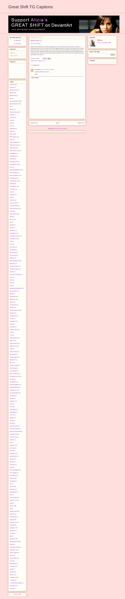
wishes (11, 572)
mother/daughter (14, 384)
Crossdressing (13, 205)
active (11, 87)
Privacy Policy (17, 594)
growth (11, 293)
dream (11, 227)
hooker (11, 307)
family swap (13, 252)
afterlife (12, 92)
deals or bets (13, 214)
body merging (13, 142)
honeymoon (13, 305)
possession (13, 437)
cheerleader (13, 186)
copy (11, 197)
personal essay (14, 426)
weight (11, 569)
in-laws (12, 318)
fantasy (12, 258)
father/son (12, 263)
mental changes (14, 365)
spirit (11, 503)
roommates (13, 475)
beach (11, 131)
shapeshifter (13, 492)
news (11, 404)
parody (11, 420)
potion (11, 439)
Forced (12, 271)
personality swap (14, 428)
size (11, 494)
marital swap (13, 357)
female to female (14, 266)
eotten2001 (38, 69)
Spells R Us (13, 500)
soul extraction (14, 497)
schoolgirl (12, 481)
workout (12, 574)
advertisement (13, 90)
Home (57, 123)
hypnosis (12, 313)
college (12, 194)
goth (11, 285)
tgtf (10, 536)
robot (11, 467)
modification (13, 382)
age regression (14, 103)
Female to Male (14, 269)
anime (11, 120)
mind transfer (13, 371)
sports (11, 506)
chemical (12, 189)
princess (12, 448)
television (12, 530)
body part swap (14, 145)
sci (10, 483)
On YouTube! (17, 43)
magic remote (13, 343)
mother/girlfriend (14, 387)
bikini (36, 60)
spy (11, 508)
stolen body (13, 511)
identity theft (13, 316)
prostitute (12, 453)
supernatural (13, 517)
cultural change (14, 208)
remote (12, 461)
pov (11, 442)
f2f (10, 241)
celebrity (12, 183)
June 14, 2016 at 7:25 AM (47, 69)
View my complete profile (104, 42)
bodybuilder (13, 153)
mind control (13, 368)
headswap (12, 296)
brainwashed (13, 178)
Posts (13, 53)
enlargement (13, 233)
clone (11, 192)
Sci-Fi (11, 486)
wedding (12, 566)
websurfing (13, 563)
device (11, 219)
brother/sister (13, 181)
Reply (36, 74)
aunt (11, 126)
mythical (12, 395)
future (11, 277)
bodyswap (40, 60)
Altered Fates (13, 112)
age (11, 98)
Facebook (12, 249)
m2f (11, 332)
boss (11, 167)
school (11, 478)
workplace (12, 577)
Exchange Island (14, 236)
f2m (11, 244)
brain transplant (14, 175)
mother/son (13, 390)
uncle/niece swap (14, 547)
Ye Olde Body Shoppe (16, 583)
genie (11, 282)
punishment (13, 456)
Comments (14, 55)
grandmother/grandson (16, 288)
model (11, 379)
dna (11, 222)
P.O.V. (11, 415)
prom (11, 450)
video (11, 555)
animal (11, 117)
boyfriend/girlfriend (15, 170)
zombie (12, 588)
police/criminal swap (15, 431)
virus (11, 561)
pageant (12, 417)
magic (11, 340)
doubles (12, 225)
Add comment (35, 77)
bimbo (11, 139)
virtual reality (13, 558)
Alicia (100, 40)
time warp (12, 539)
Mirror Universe (14, 373)
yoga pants (13, 585)
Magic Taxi (12, 346)
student (12, 514)
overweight (13, 412)
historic (12, 302)
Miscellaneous (13, 376)
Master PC (12, 360)
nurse (11, 406)
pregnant (12, 445)
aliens (11, 109)
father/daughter (14, 260)
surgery (12, 519)
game (11, 280)
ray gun (12, 459)
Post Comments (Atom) (61, 128)
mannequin (13, 354)
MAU (11, 362)
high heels (12, 299)
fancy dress (13, 255)
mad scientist (13, 338)
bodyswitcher (13, 164)
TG (44, 60)
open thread (13, 409)
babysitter (12, 128)
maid (11, 349)
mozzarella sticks (14, 393)
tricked (11, 544)
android (12, 115)
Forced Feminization (15, 274)
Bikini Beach (13, 137)
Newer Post (34, 123)
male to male (13, 351)
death (11, 216)
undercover (13, 550)
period (11, 423)
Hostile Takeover (14, 310)
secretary (12, 489)
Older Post (81, 123)
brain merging (13, 172)
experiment (13, 238)
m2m (11, 335)
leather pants (13, 329)
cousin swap (13, 203)
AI (10, 106)
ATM (11, 123)
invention (12, 327)
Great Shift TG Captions (30, 7)
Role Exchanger (14, 470)
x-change (12, 580)
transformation (13, 541)
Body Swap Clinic (14, 150)
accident (12, 84)
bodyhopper (13, 156)
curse (11, 211)
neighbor (12, 401)
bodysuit (12, 159)
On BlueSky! (17, 40)
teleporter (12, 528)
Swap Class (13, 522)
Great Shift (13, 291)
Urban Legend (13, 552)
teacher (12, 525)
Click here (33, 43)
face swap (12, 247)
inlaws (11, 324)
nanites (12, 398)
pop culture (13, 434)
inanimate (12, 321)
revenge (12, 464)
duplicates (12, 230)
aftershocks (13, 95)
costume (12, 200)
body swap (13, 148)
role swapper (13, 472)
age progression (14, 101)
